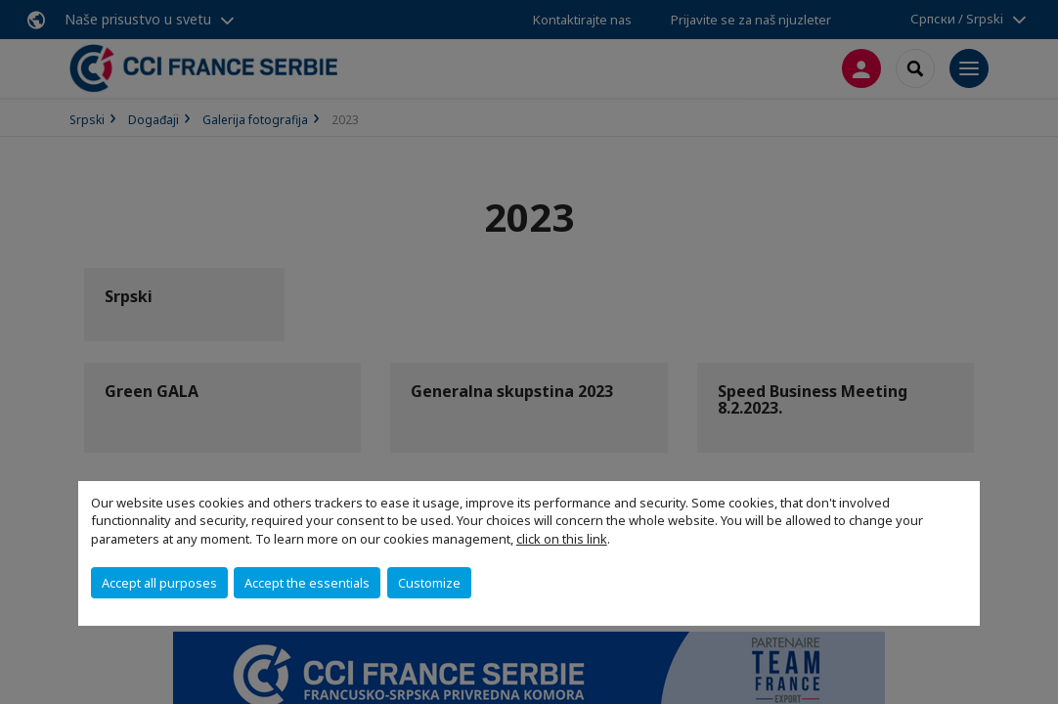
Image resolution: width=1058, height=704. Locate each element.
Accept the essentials (307, 583)
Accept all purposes (159, 583)
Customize (429, 583)
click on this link (561, 539)
